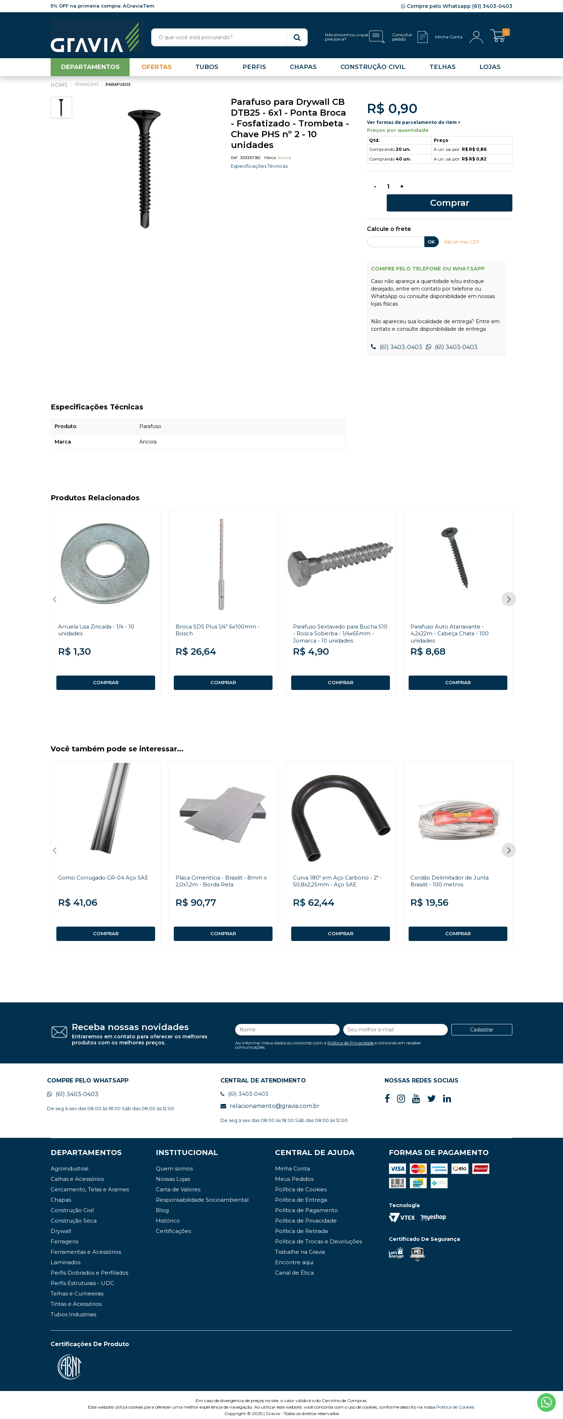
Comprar (463, 191)
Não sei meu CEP (464, 231)
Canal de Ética (294, 1268)
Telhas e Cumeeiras (77, 1289)
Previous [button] (54, 590)
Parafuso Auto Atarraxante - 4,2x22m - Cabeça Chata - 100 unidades (452, 622)
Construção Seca (74, 1216)
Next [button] (509, 590)
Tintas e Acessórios (76, 1299)
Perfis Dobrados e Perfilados (89, 1268)
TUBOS (206, 69)
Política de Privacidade (350, 1036)
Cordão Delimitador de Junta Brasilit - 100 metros (452, 873)
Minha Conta (292, 1164)
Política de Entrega (301, 1195)
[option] (146, 169)
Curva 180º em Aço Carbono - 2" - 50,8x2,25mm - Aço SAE (340, 873)
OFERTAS (156, 69)
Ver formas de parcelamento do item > (413, 124)
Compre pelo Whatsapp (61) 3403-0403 (456, 6)
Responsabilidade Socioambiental (202, 1195)
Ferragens (64, 1237)
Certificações (173, 1226)
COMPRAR (106, 672)
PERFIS (254, 69)
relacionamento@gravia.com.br (270, 1101)
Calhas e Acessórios (77, 1174)
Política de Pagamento (306, 1205)
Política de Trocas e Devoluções (318, 1237)
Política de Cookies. (455, 1402)
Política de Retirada (301, 1226)
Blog (162, 1205)
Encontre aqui (294, 1258)
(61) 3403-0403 (396, 336)
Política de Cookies (301, 1185)
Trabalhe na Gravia (300, 1247)
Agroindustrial (69, 1164)
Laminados (65, 1258)
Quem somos (174, 1164)
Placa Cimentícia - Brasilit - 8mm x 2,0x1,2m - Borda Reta (221, 873)
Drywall (61, 1226)
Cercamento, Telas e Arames (90, 1185)
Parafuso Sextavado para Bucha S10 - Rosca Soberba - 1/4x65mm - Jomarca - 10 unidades (340, 622)
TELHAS (442, 69)
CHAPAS (303, 69)
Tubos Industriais (73, 1310)
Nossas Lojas (173, 1174)
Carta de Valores (178, 1185)
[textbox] (229, 37)
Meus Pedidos (294, 1174)
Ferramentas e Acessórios (86, 1247)
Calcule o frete (389, 218)
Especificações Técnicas (261, 169)
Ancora (284, 160)
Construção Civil (72, 1205)
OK (431, 231)
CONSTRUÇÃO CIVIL (372, 69)
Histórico (168, 1216)
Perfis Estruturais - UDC (82, 1278)
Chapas (61, 1195)
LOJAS (490, 69)
